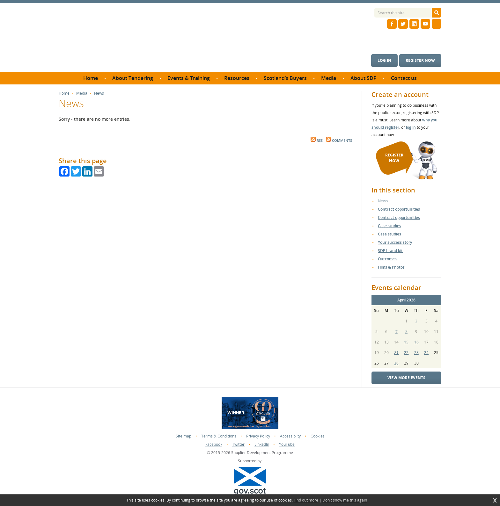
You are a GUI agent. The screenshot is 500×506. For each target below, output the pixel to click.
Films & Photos (391, 267)
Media (81, 93)
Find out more (306, 500)
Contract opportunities (399, 209)
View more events (406, 377)
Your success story (395, 242)
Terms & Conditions (218, 436)
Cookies (318, 436)
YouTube (287, 444)
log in (411, 127)
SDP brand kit (390, 250)
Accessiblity (290, 436)
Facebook (213, 444)
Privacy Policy (258, 436)
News (99, 93)
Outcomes (387, 259)
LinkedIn (261, 444)
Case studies (389, 225)
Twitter (238, 444)
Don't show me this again (344, 500)
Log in (384, 60)
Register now (420, 60)
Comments (339, 140)
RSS (317, 140)
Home (64, 93)
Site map (183, 436)
